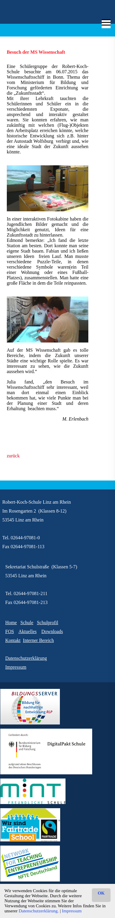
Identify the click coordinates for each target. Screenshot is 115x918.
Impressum (72, 911)
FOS (9, 631)
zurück (13, 455)
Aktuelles (27, 631)
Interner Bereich (38, 640)
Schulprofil (47, 622)
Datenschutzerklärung (26, 658)
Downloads (52, 631)
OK (101, 893)
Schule (26, 622)
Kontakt (13, 640)
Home (11, 622)
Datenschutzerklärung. (39, 911)
